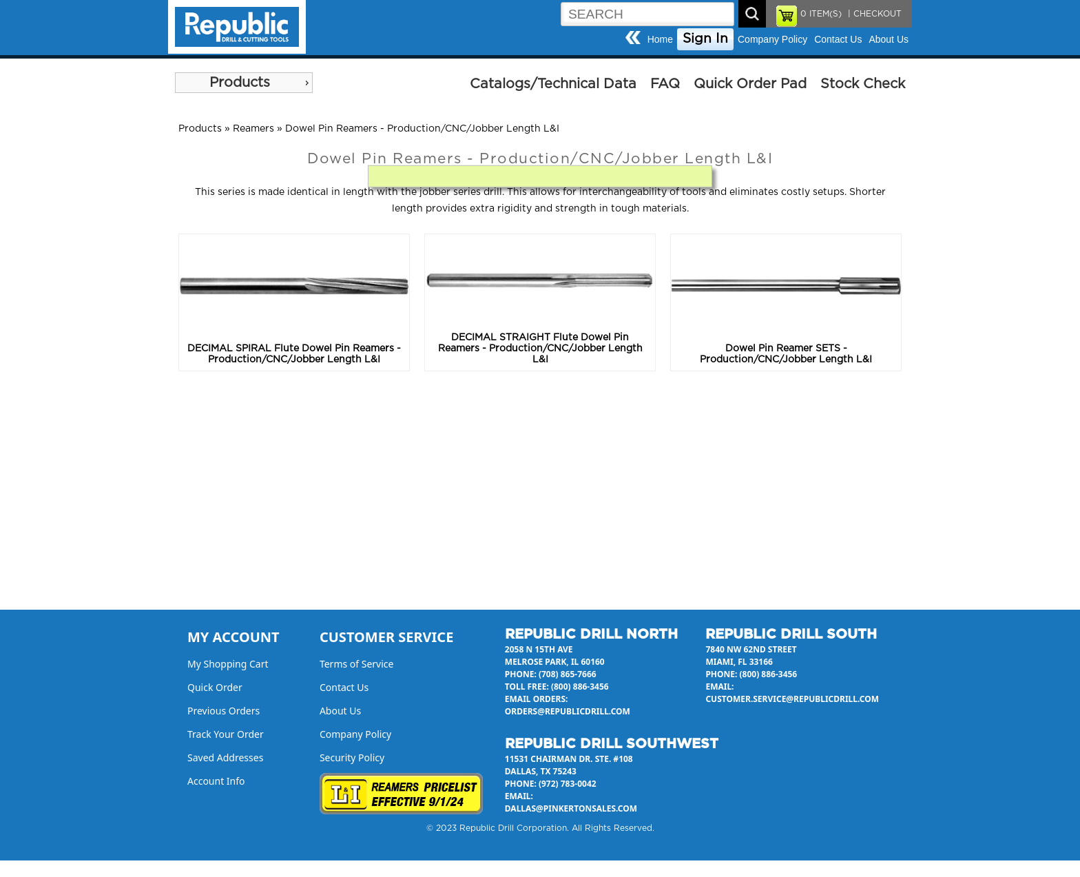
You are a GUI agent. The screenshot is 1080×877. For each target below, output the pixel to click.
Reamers (253, 129)
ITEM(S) (821, 14)
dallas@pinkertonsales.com (571, 808)
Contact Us (838, 39)
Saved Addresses (225, 757)
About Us (888, 39)
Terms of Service (357, 663)
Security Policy (352, 757)
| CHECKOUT (873, 14)
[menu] (244, 82)
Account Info (216, 780)
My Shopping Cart (228, 663)
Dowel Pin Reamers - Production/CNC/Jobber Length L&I (422, 129)
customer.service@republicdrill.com (792, 699)
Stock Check (862, 84)
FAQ (665, 84)
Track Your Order (225, 734)
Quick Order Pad (750, 84)
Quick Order (214, 687)
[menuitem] (244, 82)
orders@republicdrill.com (567, 711)
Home (660, 39)
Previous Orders (223, 710)
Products (239, 83)
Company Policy (772, 39)
